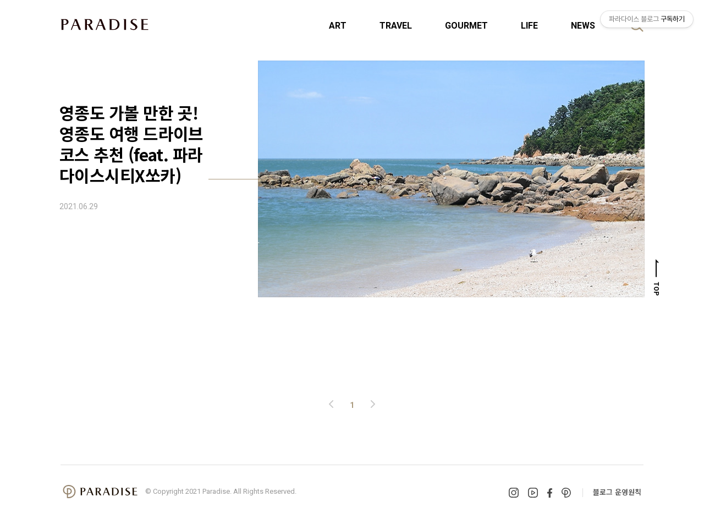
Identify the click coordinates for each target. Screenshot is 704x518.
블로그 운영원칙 (617, 492)
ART (337, 25)
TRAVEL (396, 25)
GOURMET (466, 25)
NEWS (583, 25)
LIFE (529, 25)
